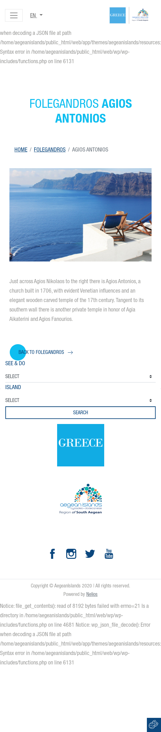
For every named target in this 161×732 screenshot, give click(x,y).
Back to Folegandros (41, 352)
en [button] (33, 15)
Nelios (92, 594)
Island (13, 387)
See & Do (15, 363)
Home (20, 149)
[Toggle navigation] (14, 15)
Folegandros (50, 149)
